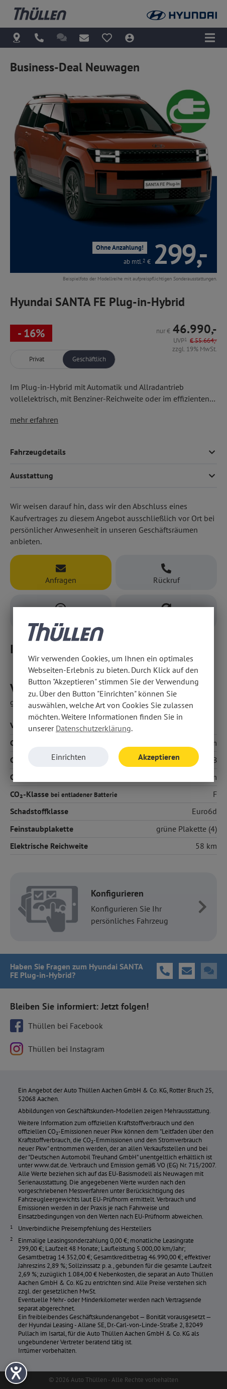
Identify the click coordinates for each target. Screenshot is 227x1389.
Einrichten (68, 757)
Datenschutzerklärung (93, 728)
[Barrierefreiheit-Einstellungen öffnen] (16, 1373)
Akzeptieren (159, 757)
